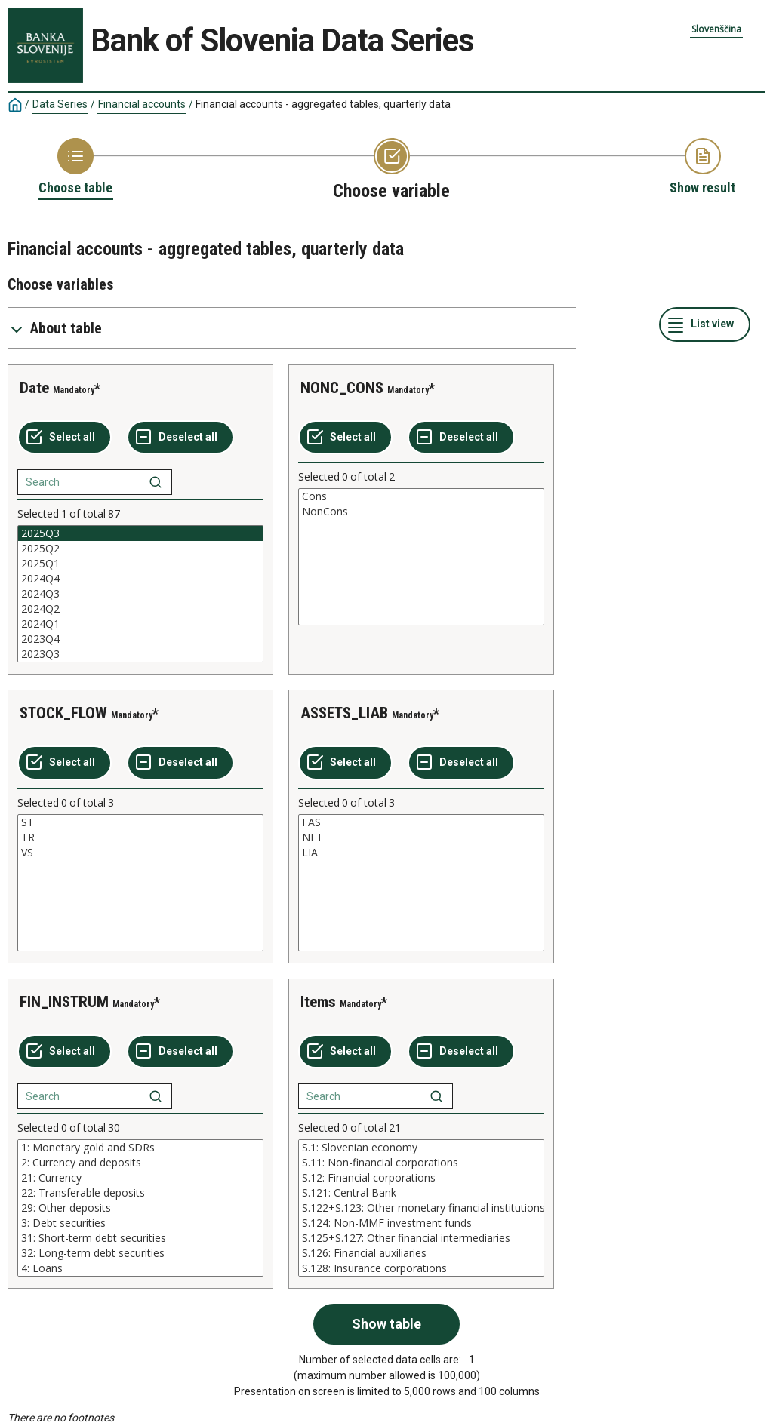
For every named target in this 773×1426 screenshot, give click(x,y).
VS (140, 852)
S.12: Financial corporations (421, 1177)
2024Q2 (140, 608)
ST (140, 822)
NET (421, 837)
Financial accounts (142, 104)
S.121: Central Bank (421, 1192)
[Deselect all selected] (180, 437)
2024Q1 (140, 624)
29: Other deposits (140, 1207)
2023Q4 (140, 639)
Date (34, 388)
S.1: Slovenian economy (421, 1147)
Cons (421, 496)
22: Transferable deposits (140, 1192)
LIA (421, 852)
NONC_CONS (341, 388)
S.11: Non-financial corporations (421, 1162)
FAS (421, 822)
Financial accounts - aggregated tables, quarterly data (323, 104)
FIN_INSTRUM (64, 1002)
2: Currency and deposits (140, 1162)
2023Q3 (140, 654)
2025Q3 (140, 533)
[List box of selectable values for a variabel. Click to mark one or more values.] (140, 593)
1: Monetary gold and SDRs (140, 1147)
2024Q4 (140, 578)
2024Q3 (140, 593)
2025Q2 (140, 548)
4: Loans (140, 1268)
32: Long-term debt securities (140, 1253)
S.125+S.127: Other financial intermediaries (421, 1238)
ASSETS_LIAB (344, 713)
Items (318, 1002)
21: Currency (140, 1177)
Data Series (60, 104)
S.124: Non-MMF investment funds (421, 1223)
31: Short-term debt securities (140, 1238)
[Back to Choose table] (75, 167)
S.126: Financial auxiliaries (421, 1253)
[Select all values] (64, 437)
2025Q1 (140, 563)
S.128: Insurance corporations (421, 1268)
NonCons (421, 511)
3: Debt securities (140, 1223)
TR (140, 837)
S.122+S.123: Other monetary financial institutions (421, 1207)
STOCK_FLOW (63, 713)
